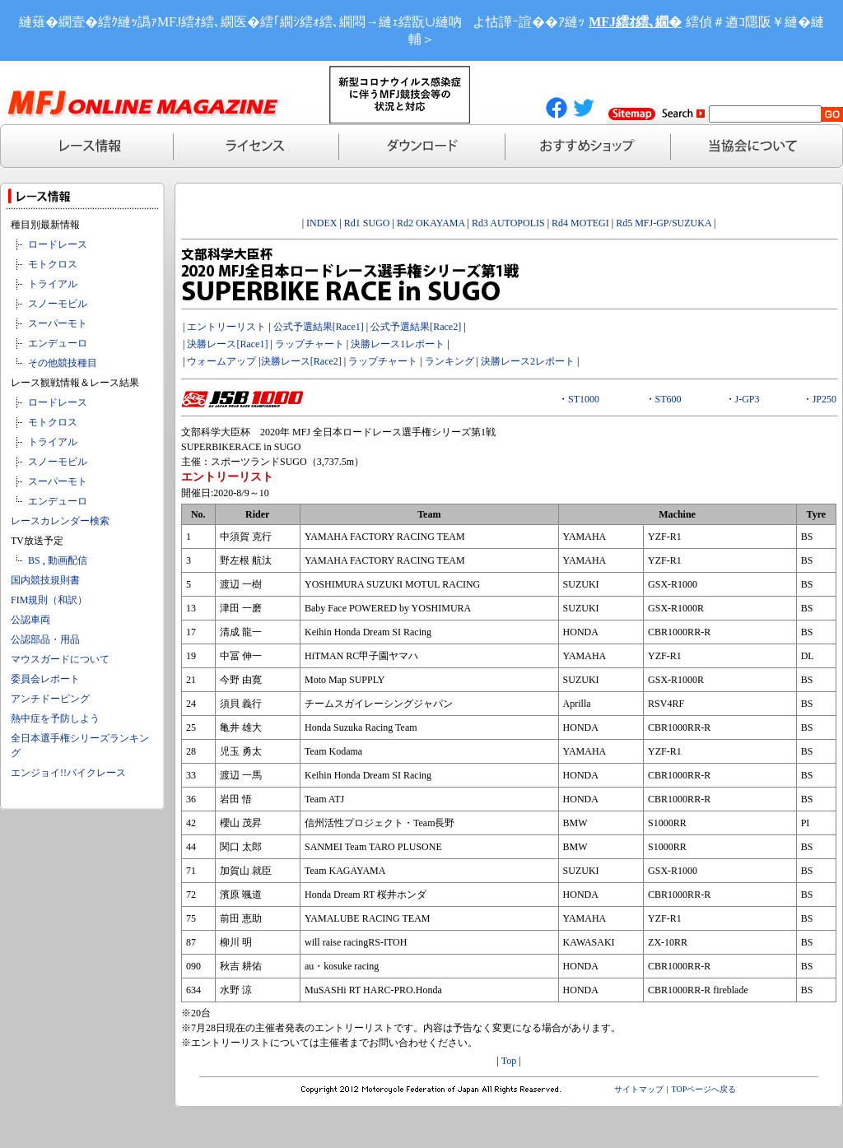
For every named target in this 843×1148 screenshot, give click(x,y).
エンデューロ (57, 343)
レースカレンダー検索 (60, 521)
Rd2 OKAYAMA (431, 223)
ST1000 (583, 399)
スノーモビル (57, 303)
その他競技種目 (62, 363)
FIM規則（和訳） (49, 600)
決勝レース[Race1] (227, 344)
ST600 (668, 399)
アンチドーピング (50, 698)
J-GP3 (747, 399)
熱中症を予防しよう (55, 718)
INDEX (321, 223)
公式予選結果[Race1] (317, 326)
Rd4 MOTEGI (580, 223)
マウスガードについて (60, 659)
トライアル (52, 284)
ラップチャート (309, 344)
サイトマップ (639, 1089)
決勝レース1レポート (398, 344)
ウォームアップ (221, 361)
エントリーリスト (226, 326)
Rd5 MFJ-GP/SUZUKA (663, 223)
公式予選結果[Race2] (415, 326)
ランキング (449, 361)
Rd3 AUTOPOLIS (508, 223)
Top (509, 1061)
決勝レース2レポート (528, 361)
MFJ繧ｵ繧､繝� (635, 22)
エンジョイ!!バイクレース (68, 773)
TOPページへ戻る (704, 1089)
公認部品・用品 (45, 639)
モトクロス (52, 264)
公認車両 (30, 619)
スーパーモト (57, 323)
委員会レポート (45, 679)
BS (34, 560)
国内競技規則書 (45, 580)
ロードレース (57, 244)
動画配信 (67, 560)
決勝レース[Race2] (301, 361)
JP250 (824, 399)
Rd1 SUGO (367, 223)
